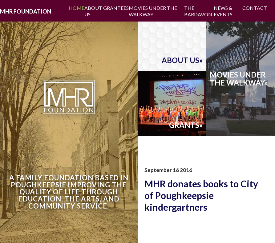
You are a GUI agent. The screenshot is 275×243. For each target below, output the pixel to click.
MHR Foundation (25, 11)
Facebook (271, 8)
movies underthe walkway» (239, 79)
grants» (186, 125)
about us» (182, 60)
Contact (254, 8)
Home (76, 8)
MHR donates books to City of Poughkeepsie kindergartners (201, 195)
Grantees (116, 8)
